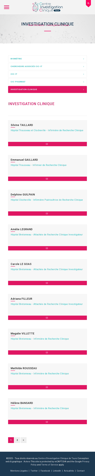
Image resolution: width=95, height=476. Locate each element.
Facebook (45, 471)
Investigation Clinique (24, 89)
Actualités (69, 471)
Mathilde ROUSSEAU (24, 368)
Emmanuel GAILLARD (24, 159)
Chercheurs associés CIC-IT (26, 66)
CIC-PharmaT (18, 82)
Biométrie (16, 59)
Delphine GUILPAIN (23, 194)
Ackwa (27, 461)
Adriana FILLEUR (21, 298)
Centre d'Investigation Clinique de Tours (57, 458)
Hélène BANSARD (22, 402)
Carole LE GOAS (21, 264)
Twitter (34, 471)
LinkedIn (57, 471)
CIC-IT (14, 74)
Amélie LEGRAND (22, 229)
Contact (81, 471)
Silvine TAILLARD (22, 125)
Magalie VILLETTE (22, 333)
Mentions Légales (19, 471)
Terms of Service (49, 465)
